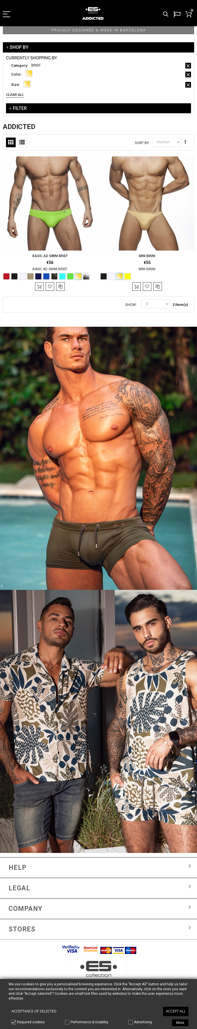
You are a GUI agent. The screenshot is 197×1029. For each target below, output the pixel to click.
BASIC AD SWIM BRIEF (50, 256)
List (22, 142)
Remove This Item (188, 65)
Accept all (176, 1011)
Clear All (15, 94)
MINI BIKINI (147, 256)
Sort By (142, 143)
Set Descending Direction (185, 142)
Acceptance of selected (33, 1011)
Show (130, 304)
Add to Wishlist (50, 286)
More (180, 1023)
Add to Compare (60, 286)
